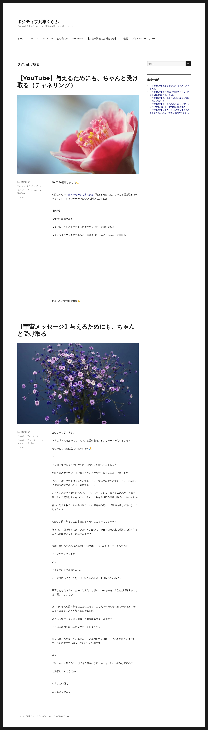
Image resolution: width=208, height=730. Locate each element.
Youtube (33, 38)
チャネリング (23, 440)
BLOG (46, 38)
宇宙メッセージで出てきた (80, 194)
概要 (125, 38)
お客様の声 (62, 38)
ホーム (20, 38)
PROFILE (77, 38)
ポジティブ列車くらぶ (38, 21)
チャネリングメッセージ (27, 436)
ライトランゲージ (33, 186)
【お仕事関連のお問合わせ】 (103, 38)
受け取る (21, 193)
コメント (21, 197)
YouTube (37, 190)
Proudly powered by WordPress (54, 716)
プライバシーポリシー (143, 38)
